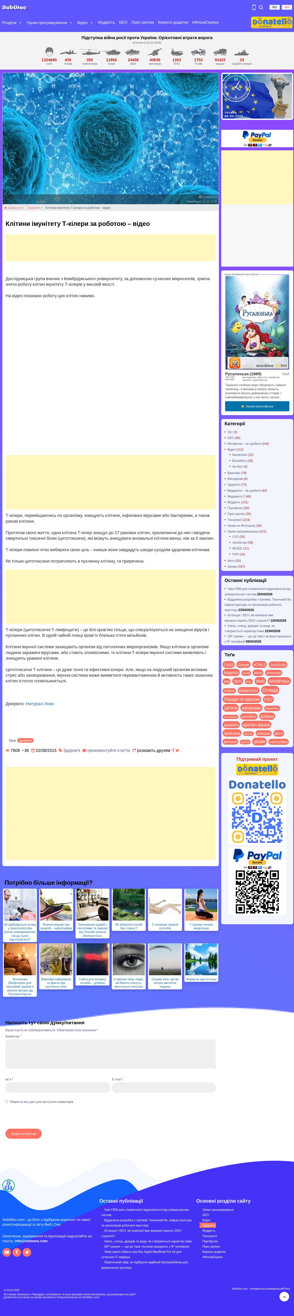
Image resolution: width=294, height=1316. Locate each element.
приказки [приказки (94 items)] (232, 733)
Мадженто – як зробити (244, 490)
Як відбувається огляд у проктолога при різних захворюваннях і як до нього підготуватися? (20, 931)
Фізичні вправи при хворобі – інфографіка (56, 926)
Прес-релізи (142, 22)
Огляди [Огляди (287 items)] (270, 690)
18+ (230, 432)
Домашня (13, 208)
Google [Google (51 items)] (243, 664)
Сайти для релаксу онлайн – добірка (92, 981)
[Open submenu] (20, 22)
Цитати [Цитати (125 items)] (231, 707)
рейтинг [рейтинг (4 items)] (248, 733)
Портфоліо (235, 508)
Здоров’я (208, 1225)
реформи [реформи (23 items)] (264, 733)
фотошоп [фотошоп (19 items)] (230, 742)
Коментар (13, 1036)
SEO (123, 22)
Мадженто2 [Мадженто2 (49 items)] (248, 690)
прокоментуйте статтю (108, 750)
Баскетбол (239, 455)
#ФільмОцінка (205, 22)
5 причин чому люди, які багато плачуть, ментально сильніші (129, 982)
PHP (235, 554)
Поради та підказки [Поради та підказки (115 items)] (242, 699)
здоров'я (25, 740)
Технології (234, 520)
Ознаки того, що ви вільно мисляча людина (165, 982)
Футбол (237, 466)
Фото (231, 561)
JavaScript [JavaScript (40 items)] (278, 665)
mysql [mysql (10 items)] (246, 673)
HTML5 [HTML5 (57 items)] (259, 664)
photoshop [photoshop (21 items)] (273, 673)
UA (287, 7)
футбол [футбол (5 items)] (245, 742)
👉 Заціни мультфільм (257, 406)
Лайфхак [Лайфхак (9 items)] (229, 691)
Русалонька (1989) (243, 373)
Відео (82, 22)
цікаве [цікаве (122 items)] (259, 741)
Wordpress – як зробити (244, 444)
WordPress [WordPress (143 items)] (279, 681)
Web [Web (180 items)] (260, 681)
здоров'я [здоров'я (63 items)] (231, 724)
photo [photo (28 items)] (258, 672)
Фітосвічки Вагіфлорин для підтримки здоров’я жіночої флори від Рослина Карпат (20, 986)
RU (274, 7)
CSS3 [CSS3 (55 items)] (228, 664)
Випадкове (235, 479)
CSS (235, 536)
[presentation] (34, 1118)
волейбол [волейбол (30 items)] (248, 716)
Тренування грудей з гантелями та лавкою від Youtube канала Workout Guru (92, 930)
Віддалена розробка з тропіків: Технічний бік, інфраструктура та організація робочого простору (258, 604)
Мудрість (106, 22)
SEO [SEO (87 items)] (237, 681)
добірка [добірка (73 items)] (267, 716)
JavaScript (239, 542)
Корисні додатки (173, 22)
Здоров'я (33, 208)
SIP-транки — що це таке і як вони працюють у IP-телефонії (146, 1246)
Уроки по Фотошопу (241, 525)
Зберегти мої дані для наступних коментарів (41, 1102)
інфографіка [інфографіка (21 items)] (279, 742)
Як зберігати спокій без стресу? (128, 926)
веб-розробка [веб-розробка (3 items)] (230, 716)
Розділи (9, 22)
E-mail (117, 1079)
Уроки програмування (47, 22)
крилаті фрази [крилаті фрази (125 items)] (256, 724)
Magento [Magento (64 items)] (231, 672)
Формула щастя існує (201, 979)
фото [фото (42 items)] (279, 733)
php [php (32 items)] (226, 681)
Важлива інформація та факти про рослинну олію (56, 982)
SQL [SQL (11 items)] (249, 681)
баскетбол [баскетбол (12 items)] (272, 708)
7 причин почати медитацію (201, 926)
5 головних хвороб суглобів (165, 926)
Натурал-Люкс (40, 703)
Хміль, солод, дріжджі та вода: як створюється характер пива (148, 1241)
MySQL (237, 548)
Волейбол (239, 461)
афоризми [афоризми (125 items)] (251, 707)
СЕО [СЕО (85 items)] (268, 699)
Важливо (233, 473)
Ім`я (9, 1079)
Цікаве (232, 566)
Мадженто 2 (236, 496)
